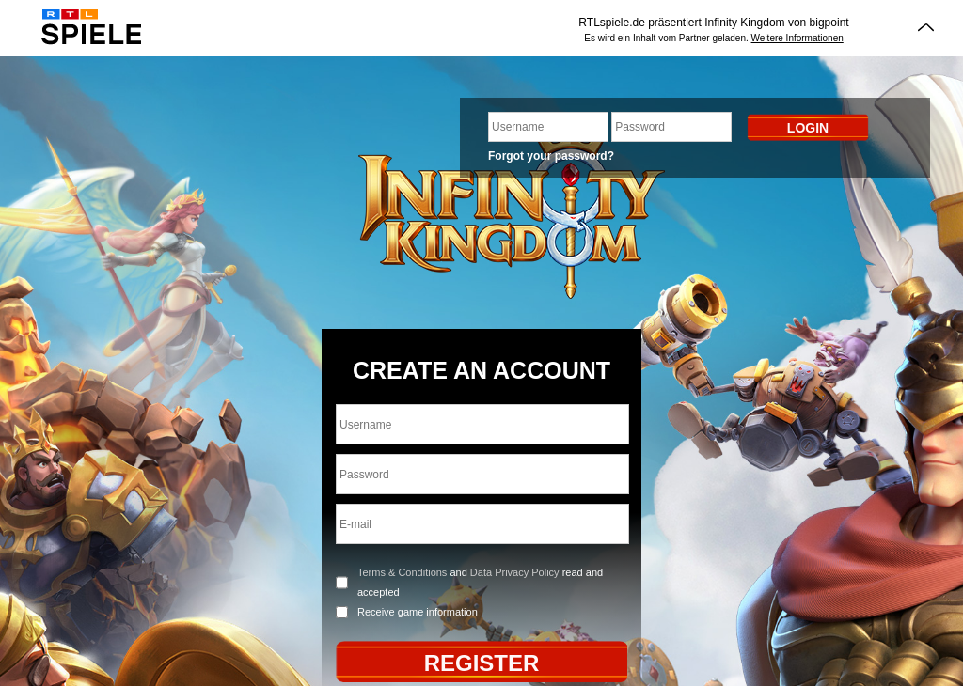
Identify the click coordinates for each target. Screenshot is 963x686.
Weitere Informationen (797, 38)
